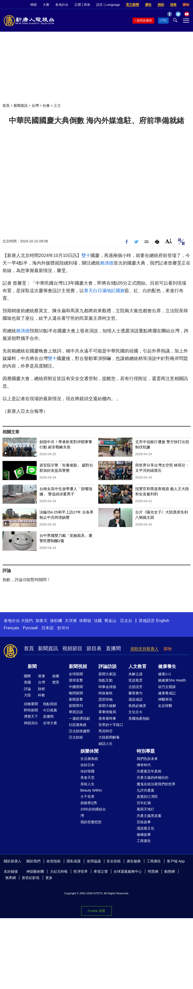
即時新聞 (31, 710)
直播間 (113, 648)
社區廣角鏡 (77, 725)
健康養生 (167, 666)
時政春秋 (106, 693)
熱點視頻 (50, 704)
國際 (27, 676)
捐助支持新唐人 (144, 649)
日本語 (47, 628)
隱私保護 (74, 861)
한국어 (63, 628)
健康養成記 (167, 693)
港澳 (41, 676)
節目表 (94, 648)
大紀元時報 (59, 871)
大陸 (27, 695)
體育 (55, 682)
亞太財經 (76, 737)
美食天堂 (87, 777)
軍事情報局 (107, 712)
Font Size (168, 241)
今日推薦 (50, 710)
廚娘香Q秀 (88, 803)
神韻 (33, 5)
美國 (27, 682)
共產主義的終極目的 (152, 777)
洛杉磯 (56, 620)
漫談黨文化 (145, 828)
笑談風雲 (135, 680)
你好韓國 (87, 771)
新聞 (32, 666)
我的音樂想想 (91, 822)
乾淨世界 (81, 871)
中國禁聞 (76, 687)
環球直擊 (76, 680)
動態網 (169, 871)
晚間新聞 (76, 693)
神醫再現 (165, 699)
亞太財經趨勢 (79, 731)
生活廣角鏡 (89, 759)
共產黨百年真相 (149, 771)
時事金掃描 (107, 687)
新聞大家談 (107, 674)
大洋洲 (71, 620)
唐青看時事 (107, 718)
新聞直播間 (144, 20)
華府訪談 (76, 712)
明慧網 (153, 871)
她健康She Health (172, 680)
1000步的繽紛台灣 (93, 812)
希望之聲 (101, 871)
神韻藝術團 (35, 871)
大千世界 (87, 797)
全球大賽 (50, 723)
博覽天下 (31, 716)
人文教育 (137, 666)
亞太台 (126, 620)
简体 (87, 5)
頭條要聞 (31, 704)
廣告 (148, 5)
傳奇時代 (144, 765)
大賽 (46, 5)
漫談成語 (135, 699)
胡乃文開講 (167, 687)
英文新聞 (132, 5)
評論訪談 (108, 666)
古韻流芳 (135, 687)
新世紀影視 (30, 878)
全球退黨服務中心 (128, 871)
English (162, 620)
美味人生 (87, 784)
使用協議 (94, 861)
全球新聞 (76, 674)
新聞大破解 (107, 706)
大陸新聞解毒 (109, 737)
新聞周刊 (76, 706)
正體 (77, 5)
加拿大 (41, 620)
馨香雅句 (135, 693)
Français (11, 628)
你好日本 (87, 765)
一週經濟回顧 (79, 718)
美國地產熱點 (139, 718)
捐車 (173, 5)
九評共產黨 (145, 790)
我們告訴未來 (147, 759)
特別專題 (146, 751)
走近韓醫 (165, 706)
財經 (41, 689)
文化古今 (135, 712)
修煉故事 (144, 834)
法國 (98, 620)
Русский (30, 628)
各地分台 (61, 5)
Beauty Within (91, 790)
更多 (49, 878)
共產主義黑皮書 (149, 816)
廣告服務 (134, 861)
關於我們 (33, 861)
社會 (46, 105)
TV (164, 20)
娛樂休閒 (89, 751)
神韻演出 (31, 723)
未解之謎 (135, 674)
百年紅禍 (144, 803)
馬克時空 (106, 731)
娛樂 (55, 676)
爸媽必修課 (137, 706)
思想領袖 (106, 699)
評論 (27, 689)
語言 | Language (108, 5)
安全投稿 (114, 861)
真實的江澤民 (147, 797)
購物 (186, 5)
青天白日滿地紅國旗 (104, 290)
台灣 (35, 105)
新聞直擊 (76, 699)
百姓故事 (144, 822)
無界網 (10, 878)
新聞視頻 (78, 666)
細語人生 (106, 744)
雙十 (85, 255)
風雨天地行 (145, 809)
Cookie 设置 (96, 911)
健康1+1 (164, 674)
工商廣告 (144, 841)
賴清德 (107, 263)
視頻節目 (72, 648)
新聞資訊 (21, 105)
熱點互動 (106, 680)
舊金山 (110, 620)
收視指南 (53, 861)
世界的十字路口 (111, 725)
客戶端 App (176, 861)
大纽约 (27, 620)
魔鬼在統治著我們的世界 (156, 784)
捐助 (161, 5)
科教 (41, 695)
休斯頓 (85, 620)
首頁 (6, 105)
